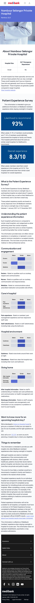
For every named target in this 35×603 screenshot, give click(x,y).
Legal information (16, 599)
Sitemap (26, 599)
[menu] (5, 3)
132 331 (14, 435)
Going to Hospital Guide (21, 424)
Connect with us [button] (7, 562)
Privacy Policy (6, 599)
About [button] (4, 555)
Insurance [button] (5, 541)
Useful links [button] (6, 548)
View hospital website (8, 90)
